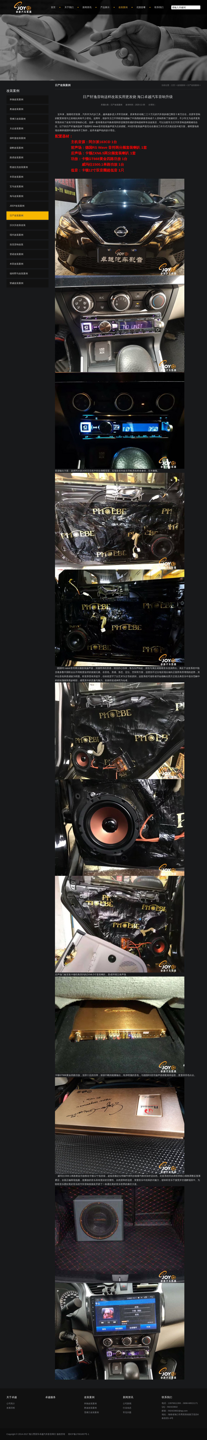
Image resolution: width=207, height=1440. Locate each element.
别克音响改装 (16, 244)
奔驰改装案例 (16, 99)
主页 (173, 85)
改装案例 (181, 85)
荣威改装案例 (16, 283)
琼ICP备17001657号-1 (78, 1434)
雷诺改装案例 (16, 254)
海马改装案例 (16, 196)
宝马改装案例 (16, 186)
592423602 (172, 1407)
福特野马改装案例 (19, 273)
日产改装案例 (193, 85)
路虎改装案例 (16, 157)
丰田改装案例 (16, 176)
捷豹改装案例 (16, 147)
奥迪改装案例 (16, 109)
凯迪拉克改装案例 (19, 167)
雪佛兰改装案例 (18, 118)
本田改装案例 (16, 264)
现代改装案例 (16, 235)
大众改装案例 (16, 128)
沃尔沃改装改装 (18, 225)
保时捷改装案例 (18, 138)
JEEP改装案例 (17, 205)
